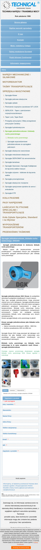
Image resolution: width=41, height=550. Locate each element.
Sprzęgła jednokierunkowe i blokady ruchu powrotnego (19, 132)
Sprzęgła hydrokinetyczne (15, 127)
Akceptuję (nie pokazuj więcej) (21, 547)
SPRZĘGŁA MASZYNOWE (16, 91)
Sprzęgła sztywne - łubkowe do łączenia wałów (20, 174)
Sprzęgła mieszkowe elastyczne (17, 155)
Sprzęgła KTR (10, 193)
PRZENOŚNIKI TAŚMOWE (16, 232)
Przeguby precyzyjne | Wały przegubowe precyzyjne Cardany (20, 122)
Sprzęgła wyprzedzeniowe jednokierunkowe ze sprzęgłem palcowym (19, 144)
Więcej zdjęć (20, 289)
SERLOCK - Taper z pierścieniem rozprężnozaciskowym (17, 112)
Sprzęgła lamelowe (12, 162)
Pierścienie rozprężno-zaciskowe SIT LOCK (21, 107)
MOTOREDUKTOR (12, 82)
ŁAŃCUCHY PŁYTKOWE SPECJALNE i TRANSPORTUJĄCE (15, 210)
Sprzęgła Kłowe (11, 95)
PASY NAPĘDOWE (12, 202)
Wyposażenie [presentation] (20, 390)
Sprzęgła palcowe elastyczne (16, 99)
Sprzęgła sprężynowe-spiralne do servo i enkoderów (20, 188)
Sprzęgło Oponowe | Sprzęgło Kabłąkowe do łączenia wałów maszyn (21, 167)
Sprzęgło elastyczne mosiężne (16, 183)
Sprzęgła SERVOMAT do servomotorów (20, 158)
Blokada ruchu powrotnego (18, 138)
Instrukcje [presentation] (12, 390)
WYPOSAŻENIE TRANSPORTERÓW (13, 225)
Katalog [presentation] (5, 390)
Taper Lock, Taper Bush (14, 117)
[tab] (5, 390)
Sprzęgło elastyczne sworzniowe (17, 151)
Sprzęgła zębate (11, 103)
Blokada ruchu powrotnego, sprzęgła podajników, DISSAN (17, 393)
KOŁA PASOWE (11, 198)
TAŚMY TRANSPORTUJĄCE (17, 86)
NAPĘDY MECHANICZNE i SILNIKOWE (16, 75)
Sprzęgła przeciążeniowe (14, 179)
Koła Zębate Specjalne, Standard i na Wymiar (20, 218)
